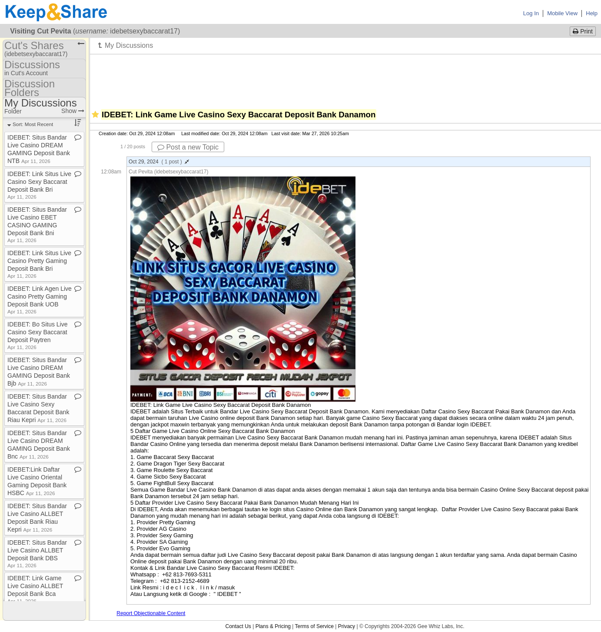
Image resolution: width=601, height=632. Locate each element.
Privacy (346, 626)
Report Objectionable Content (150, 613)
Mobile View (562, 13)
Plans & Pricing (273, 626)
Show (72, 110)
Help (592, 13)
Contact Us (238, 626)
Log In (531, 13)
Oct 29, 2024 (159, 162)
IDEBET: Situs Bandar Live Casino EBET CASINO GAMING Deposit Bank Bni (37, 224)
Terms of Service (314, 626)
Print (583, 31)
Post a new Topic (188, 147)
